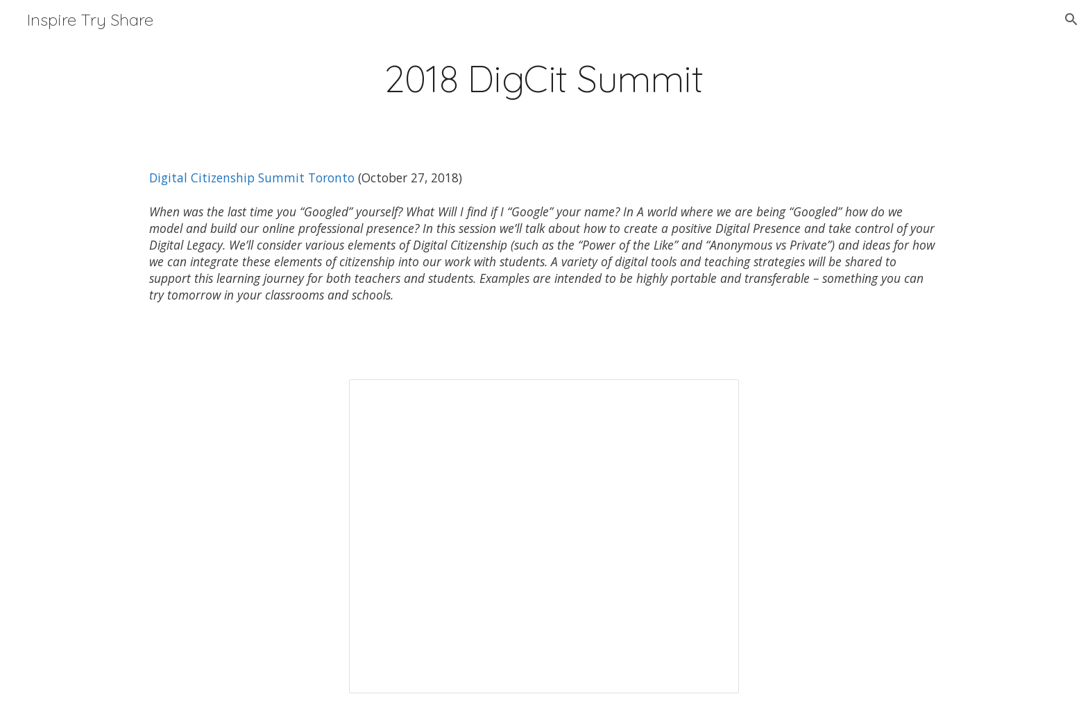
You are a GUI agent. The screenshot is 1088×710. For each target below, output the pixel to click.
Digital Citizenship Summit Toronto (252, 177)
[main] (544, 78)
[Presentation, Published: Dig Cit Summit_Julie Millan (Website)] (544, 536)
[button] (1071, 19)
